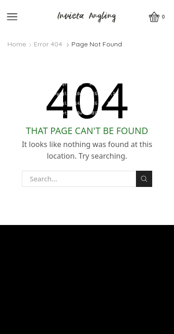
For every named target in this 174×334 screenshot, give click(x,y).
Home (16, 44)
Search (143, 179)
